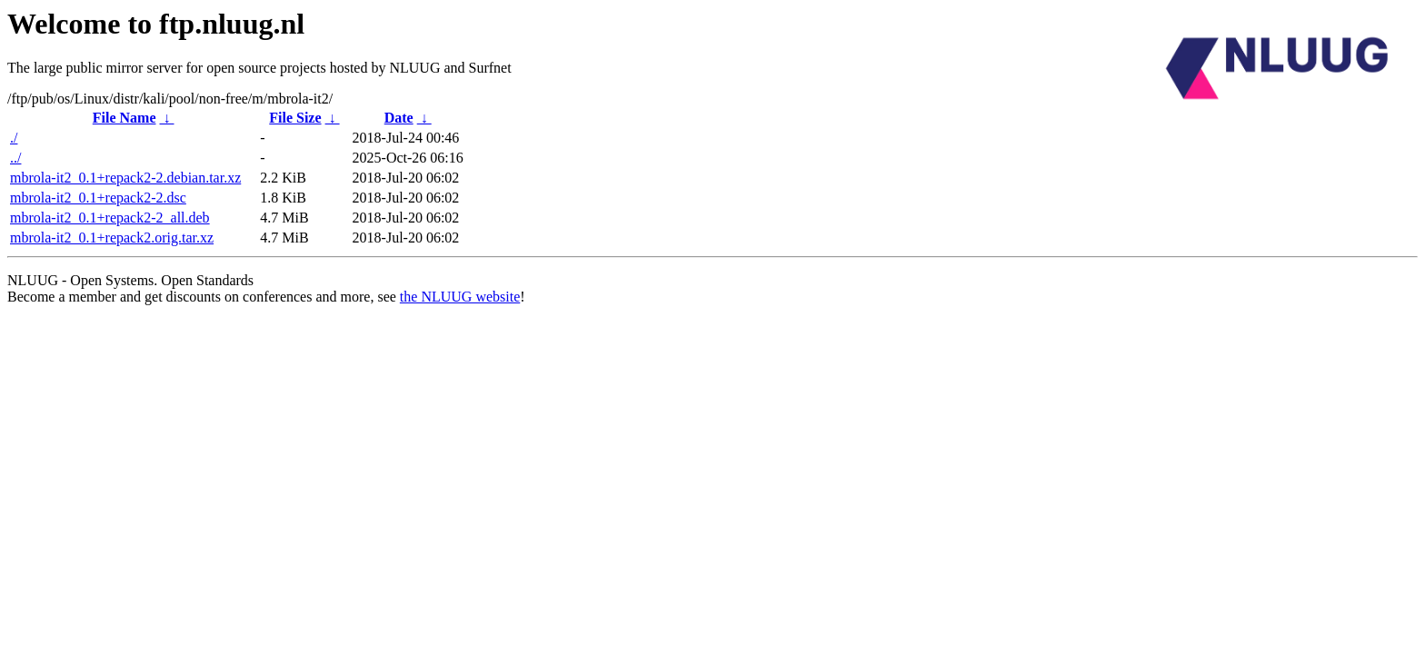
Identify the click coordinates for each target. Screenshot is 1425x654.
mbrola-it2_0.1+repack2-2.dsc (98, 197)
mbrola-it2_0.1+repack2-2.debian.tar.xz (125, 177)
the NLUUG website (460, 296)
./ (13, 137)
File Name (124, 117)
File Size (295, 117)
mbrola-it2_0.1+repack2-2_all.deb (110, 217)
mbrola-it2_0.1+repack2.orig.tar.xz (112, 237)
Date (399, 117)
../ (15, 157)
